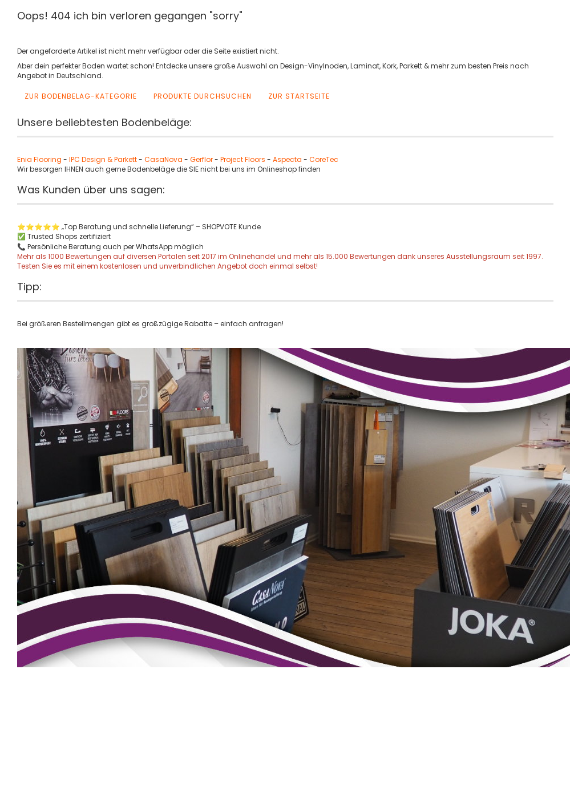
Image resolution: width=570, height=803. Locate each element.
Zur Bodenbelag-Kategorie (81, 96)
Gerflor (201, 159)
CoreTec (323, 159)
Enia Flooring (39, 159)
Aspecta (287, 159)
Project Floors (242, 159)
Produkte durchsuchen (202, 96)
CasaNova (163, 159)
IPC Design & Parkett (104, 159)
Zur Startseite (299, 96)
